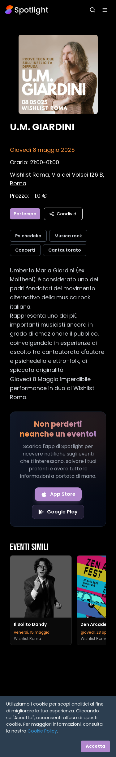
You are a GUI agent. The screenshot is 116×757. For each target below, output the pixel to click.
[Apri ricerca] (92, 10)
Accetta (95, 746)
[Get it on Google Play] (58, 512)
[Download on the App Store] (58, 494)
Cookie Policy (42, 731)
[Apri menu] (105, 10)
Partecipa (25, 214)
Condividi (63, 214)
